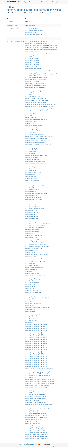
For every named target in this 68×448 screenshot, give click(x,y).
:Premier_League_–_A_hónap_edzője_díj (37, 417)
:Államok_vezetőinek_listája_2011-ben (36, 347)
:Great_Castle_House (32, 180)
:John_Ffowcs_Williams (32, 184)
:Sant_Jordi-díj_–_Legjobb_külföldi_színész (37, 261)
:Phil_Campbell (30, 252)
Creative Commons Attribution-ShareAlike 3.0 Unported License (47, 446)
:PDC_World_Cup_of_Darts (33, 248)
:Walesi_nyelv (30, 316)
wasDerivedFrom (12, 38)
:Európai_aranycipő (31, 168)
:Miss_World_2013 (31, 220)
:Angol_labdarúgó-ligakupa (33, 125)
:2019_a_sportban (31, 92)
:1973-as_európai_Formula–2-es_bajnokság (37, 53)
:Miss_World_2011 (31, 218)
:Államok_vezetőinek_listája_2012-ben (36, 349)
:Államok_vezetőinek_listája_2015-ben (36, 354)
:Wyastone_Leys (31, 320)
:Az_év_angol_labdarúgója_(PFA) (35, 142)
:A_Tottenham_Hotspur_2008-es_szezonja (37, 408)
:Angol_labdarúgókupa (32, 129)
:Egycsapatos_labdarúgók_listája (35, 161)
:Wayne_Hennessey (32, 318)
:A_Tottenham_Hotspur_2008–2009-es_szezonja (38, 108)
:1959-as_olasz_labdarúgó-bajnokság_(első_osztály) (39, 381)
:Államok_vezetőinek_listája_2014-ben (36, 353)
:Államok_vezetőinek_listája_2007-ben (36, 339)
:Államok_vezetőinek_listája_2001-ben (36, 328)
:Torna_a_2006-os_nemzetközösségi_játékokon (38, 297)
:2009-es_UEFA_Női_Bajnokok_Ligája (36, 387)
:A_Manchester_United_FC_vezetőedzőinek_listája (39, 106)
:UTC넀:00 (29, 425)
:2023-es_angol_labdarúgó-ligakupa (35, 398)
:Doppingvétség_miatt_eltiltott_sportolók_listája (38, 155)
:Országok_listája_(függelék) (34, 242)
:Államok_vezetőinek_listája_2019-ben (36, 362)
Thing (17, 12)
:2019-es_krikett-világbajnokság (34, 91)
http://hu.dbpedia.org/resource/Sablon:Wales (34, 9)
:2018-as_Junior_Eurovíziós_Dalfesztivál (36, 85)
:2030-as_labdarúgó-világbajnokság (35, 94)
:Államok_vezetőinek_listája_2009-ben (36, 343)
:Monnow (29, 233)
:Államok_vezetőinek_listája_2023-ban (36, 428)
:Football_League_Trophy (33, 172)
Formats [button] (32, 2)
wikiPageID (10, 21)
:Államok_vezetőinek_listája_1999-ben (36, 324)
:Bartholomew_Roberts (32, 146)
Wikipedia (23, 446)
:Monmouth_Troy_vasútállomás (34, 227)
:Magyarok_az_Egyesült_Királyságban (36, 193)
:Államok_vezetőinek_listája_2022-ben (36, 41)
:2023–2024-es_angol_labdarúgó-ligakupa (37, 436)
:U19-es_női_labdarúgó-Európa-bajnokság (37, 307)
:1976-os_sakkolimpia (32, 56)
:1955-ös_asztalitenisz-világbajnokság (36, 43)
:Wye (28, 322)
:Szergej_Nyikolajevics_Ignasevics (35, 275)
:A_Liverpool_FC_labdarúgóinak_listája (36, 100)
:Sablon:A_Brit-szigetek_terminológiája (36, 119)
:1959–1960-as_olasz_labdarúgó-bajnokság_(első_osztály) (41, 47)
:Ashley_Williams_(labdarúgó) (34, 134)
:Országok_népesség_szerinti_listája (35, 244)
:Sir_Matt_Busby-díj (31, 265)
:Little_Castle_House (32, 189)
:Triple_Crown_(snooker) (33, 423)
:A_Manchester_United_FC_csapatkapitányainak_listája (40, 104)
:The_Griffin (30, 284)
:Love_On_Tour (30, 377)
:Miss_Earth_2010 (31, 210)
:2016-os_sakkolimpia (32, 81)
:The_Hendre (30, 286)
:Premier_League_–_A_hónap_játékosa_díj (37, 375)
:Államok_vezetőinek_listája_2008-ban (36, 341)
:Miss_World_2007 (31, 214)
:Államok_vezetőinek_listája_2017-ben (36, 358)
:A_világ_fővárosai (31, 111)
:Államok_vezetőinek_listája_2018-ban (36, 360)
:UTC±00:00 (30, 311)
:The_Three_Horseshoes (33, 294)
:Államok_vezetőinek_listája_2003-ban (36, 332)
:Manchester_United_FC (33, 197)
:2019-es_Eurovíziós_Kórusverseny (35, 89)
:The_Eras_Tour (31, 421)
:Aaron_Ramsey (31, 113)
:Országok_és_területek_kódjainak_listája (37, 246)
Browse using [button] (22, 2)
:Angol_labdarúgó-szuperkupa (34, 127)
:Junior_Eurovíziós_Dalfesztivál (34, 185)
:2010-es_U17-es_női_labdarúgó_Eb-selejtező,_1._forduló (41, 73)
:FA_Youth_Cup (31, 170)
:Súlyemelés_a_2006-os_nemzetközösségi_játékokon (40, 277)
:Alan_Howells (30, 117)
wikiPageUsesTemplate (14, 28)
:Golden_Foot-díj (31, 178)
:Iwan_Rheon (30, 182)
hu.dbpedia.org (52, 12)
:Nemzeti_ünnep (31, 237)
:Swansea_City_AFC (32, 273)
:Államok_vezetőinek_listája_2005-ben (36, 335)
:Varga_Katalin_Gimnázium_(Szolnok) (36, 427)
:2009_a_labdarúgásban (33, 68)
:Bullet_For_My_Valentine (33, 148)
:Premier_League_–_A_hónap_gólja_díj (36, 373)
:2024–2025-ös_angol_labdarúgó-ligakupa (37, 438)
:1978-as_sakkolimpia (32, 58)
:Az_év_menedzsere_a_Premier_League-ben (38, 144)
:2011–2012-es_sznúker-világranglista (36, 79)
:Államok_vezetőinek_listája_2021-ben (36, 366)
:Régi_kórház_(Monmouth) (33, 258)
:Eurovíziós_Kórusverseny (33, 167)
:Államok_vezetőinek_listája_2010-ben (36, 345)
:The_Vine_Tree (31, 296)
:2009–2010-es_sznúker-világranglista (36, 72)
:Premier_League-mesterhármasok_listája (37, 370)
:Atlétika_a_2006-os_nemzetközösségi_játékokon (38, 136)
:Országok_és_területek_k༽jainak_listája (36, 415)
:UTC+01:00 (30, 309)
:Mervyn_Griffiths (31, 204)
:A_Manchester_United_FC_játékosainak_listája (38, 404)
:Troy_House (30, 305)
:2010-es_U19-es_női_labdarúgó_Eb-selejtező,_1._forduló (41, 75)
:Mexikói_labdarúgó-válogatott (34, 206)
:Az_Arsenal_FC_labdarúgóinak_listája (36, 138)
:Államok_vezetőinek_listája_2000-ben (36, 326)
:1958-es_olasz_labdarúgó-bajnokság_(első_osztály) (39, 379)
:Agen (28, 115)
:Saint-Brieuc (30, 260)
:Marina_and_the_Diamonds (34, 199)
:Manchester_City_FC (32, 195)
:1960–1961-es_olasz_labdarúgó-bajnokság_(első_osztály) (41, 49)
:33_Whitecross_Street (32, 96)
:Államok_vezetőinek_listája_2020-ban (36, 364)
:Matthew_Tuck (30, 201)
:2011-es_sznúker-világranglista (34, 392)
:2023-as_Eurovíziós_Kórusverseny (35, 396)
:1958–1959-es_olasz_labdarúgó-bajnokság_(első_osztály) (41, 45)
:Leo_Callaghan (31, 187)
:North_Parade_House (32, 241)
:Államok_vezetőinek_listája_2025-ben (36, 432)
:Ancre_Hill (29, 123)
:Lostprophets (30, 191)
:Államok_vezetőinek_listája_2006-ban (36, 337)
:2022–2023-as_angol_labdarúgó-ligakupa (37, 434)
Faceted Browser (45, 2)
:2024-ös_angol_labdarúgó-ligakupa (35, 402)
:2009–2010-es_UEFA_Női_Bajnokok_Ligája (37, 70)
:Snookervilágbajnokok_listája (34, 267)
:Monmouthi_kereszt (32, 229)
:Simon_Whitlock (31, 263)
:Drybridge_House (31, 157)
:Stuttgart (29, 271)
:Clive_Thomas (30, 151)
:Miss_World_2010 (31, 216)
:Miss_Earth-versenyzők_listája (34, 208)
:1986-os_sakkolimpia (32, 62)
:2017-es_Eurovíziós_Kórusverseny (35, 83)
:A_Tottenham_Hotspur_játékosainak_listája (37, 110)
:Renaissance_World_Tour (33, 419)
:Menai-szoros (30, 203)
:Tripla (28, 301)
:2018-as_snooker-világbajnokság (35, 87)
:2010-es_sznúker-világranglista (34, 391)
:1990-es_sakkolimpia (32, 64)
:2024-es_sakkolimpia (32, 400)
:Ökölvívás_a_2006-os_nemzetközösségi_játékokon (39, 368)
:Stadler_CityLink (31, 269)
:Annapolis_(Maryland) (32, 130)
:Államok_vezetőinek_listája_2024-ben (36, 430)
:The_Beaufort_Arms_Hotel (33, 279)
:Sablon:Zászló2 (31, 28)
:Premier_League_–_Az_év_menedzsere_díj (37, 372)
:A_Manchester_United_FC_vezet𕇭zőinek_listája (38, 406)
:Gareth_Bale (30, 174)
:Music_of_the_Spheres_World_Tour (35, 413)
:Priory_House (30, 256)
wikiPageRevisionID (12, 25)
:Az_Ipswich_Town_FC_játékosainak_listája (37, 140)
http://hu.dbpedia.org (33, 12)
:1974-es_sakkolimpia (32, 55)
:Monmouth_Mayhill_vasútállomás (35, 225)
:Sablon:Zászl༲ (30, 32)
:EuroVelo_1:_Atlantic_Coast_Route (35, 163)
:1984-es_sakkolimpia (32, 60)
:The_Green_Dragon (32, 282)
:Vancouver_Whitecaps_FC (33, 313)
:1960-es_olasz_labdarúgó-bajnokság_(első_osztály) (39, 383)
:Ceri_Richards (30, 149)
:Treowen (29, 299)
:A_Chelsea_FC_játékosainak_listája (35, 98)
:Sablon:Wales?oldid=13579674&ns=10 (36, 38)
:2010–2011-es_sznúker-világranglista (36, 77)
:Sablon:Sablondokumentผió (33, 34)
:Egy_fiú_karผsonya (31, 409)
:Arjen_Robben (30, 132)
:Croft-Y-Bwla (30, 153)
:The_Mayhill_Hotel (31, 290)
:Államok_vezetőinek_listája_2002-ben (36, 330)
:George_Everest (31, 176)
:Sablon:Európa (31, 121)
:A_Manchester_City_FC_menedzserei (36, 102)
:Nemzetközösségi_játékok (33, 239)
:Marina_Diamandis (31, 411)
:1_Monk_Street (31, 66)
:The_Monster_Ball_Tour (33, 292)
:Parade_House (31, 250)
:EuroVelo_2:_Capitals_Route (34, 165)
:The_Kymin (30, 288)
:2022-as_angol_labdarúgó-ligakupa (35, 394)
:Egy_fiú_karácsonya (32, 159)
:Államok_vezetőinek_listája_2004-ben (36, 334)
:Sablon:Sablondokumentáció (34, 30)
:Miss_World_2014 (31, 222)
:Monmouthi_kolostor (32, 231)
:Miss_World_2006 (31, 212)
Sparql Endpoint (56, 2)
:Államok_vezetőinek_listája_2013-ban (36, 351)
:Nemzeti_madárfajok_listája (34, 235)
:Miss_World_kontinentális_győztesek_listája (37, 223)
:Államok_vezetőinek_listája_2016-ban (36, 356)
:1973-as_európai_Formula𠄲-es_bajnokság (37, 385)
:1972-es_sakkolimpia (32, 51)
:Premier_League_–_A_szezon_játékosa (36, 254)
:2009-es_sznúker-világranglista (34, 389)
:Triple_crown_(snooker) (33, 303)
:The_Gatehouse (31, 280)
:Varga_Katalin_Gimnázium (33, 315)
